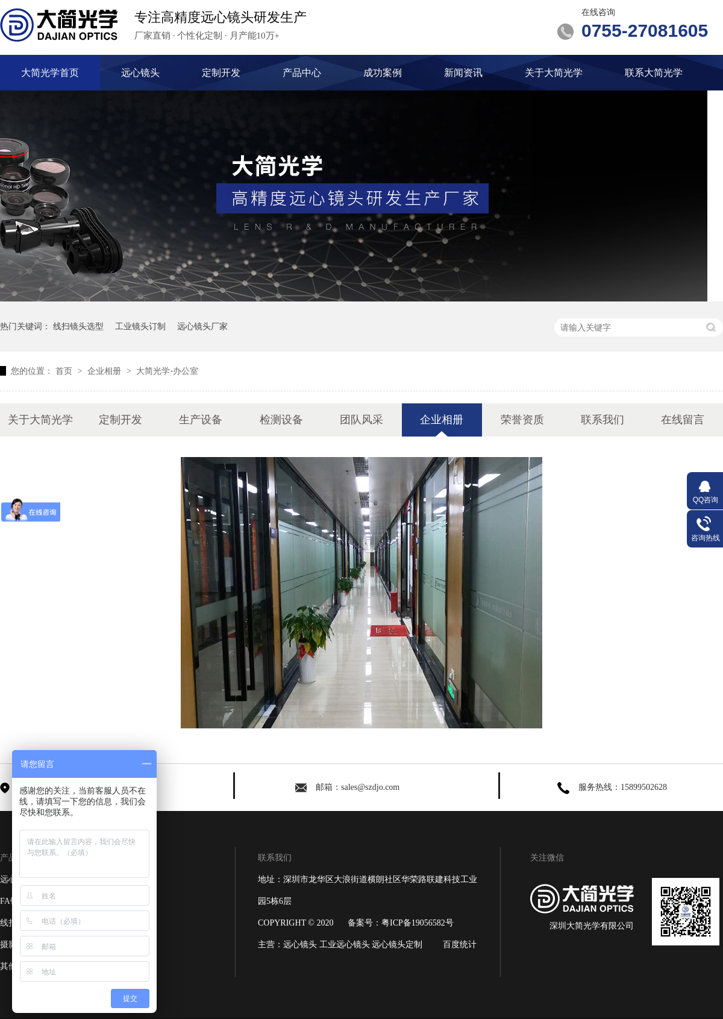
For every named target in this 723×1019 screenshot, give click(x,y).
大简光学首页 (50, 73)
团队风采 (361, 420)
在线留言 (682, 420)
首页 (65, 371)
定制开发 (221, 73)
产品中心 (302, 73)
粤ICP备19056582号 (417, 922)
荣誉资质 (522, 420)
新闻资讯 (463, 73)
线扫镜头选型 (78, 326)
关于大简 (134, 944)
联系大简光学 (654, 73)
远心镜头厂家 (202, 326)
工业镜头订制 (140, 326)
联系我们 (602, 420)
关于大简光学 (554, 73)
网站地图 (134, 966)
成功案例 (382, 73)
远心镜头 (140, 73)
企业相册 (105, 371)
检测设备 (281, 420)
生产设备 (200, 420)
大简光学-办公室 (167, 371)
